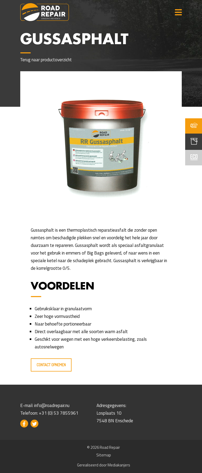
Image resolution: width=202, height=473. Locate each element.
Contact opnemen (51, 364)
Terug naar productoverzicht (46, 59)
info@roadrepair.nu (51, 405)
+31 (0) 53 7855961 (58, 413)
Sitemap (103, 455)
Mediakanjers (119, 465)
